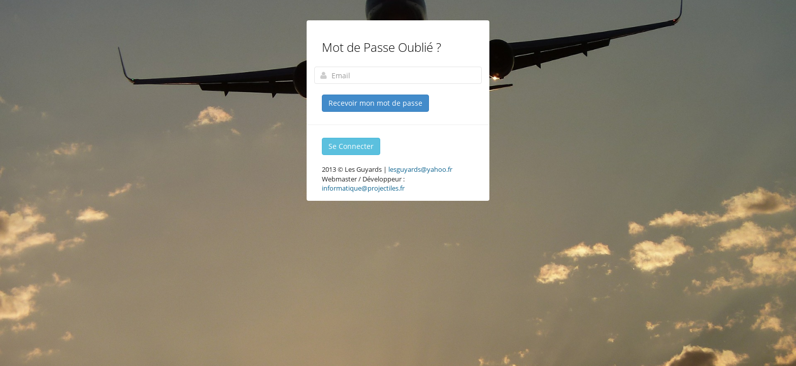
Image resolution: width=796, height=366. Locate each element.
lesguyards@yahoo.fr (420, 169)
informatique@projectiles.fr (363, 188)
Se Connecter (351, 146)
